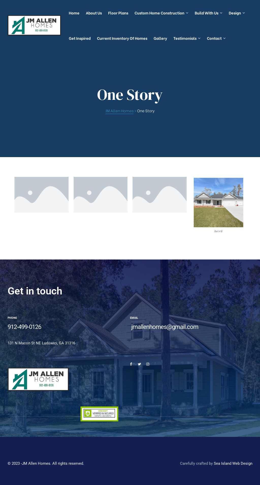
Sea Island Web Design (233, 463)
